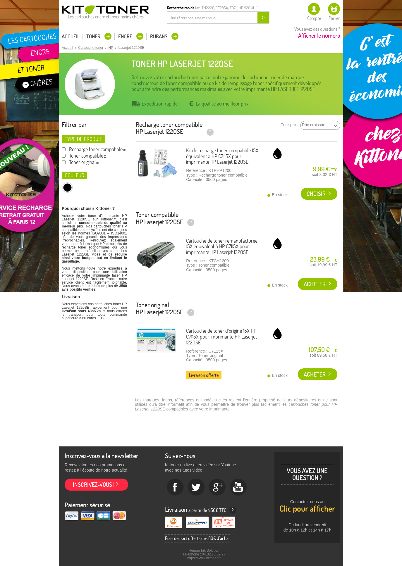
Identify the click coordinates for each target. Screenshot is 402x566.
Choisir (316, 193)
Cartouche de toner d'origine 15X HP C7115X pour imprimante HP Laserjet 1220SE (221, 336)
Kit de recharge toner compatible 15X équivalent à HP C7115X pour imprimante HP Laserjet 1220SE (222, 156)
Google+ (217, 487)
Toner (94, 36)
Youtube (238, 487)
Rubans (159, 36)
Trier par (288, 125)
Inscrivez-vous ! (93, 484)
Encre (125, 36)
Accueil (71, 36)
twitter (196, 487)
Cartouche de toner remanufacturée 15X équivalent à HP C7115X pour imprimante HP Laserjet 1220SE (221, 246)
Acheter (315, 284)
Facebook (175, 487)
